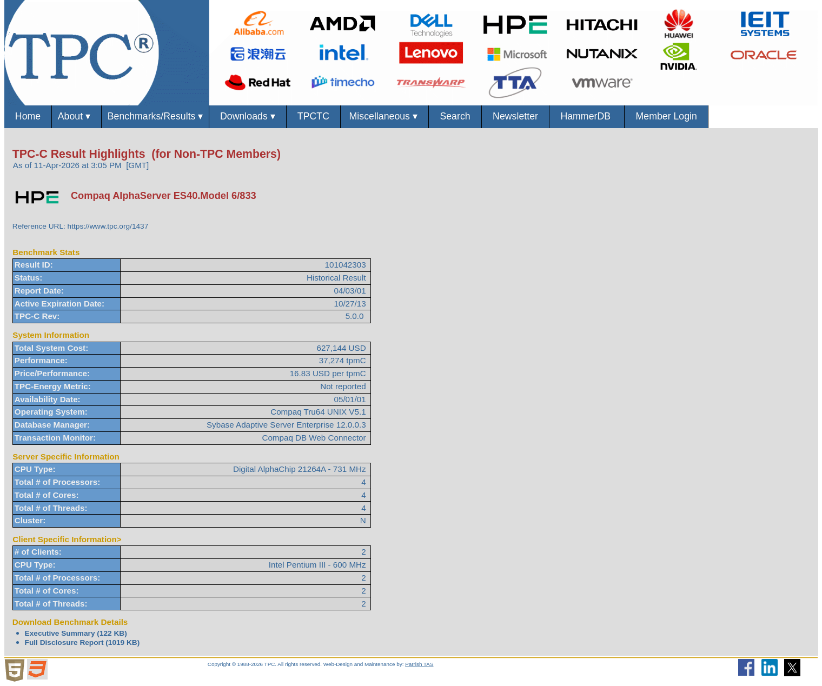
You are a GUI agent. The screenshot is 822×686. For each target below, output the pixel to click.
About (78, 117)
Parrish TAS (419, 665)
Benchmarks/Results (159, 117)
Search (467, 116)
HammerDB (602, 116)
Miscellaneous (394, 117)
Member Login (684, 116)
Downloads (254, 117)
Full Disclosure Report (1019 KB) (82, 643)
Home (28, 116)
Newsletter (528, 116)
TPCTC (321, 116)
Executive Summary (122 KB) (76, 634)
